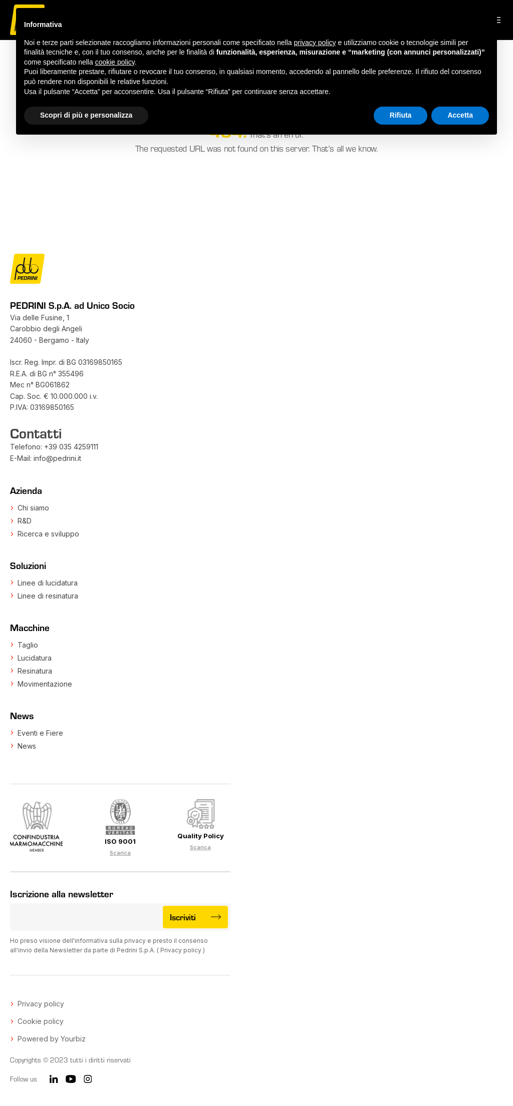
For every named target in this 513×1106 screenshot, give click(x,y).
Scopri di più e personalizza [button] (86, 115)
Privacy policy (181, 950)
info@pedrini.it (57, 458)
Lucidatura (35, 658)
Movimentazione (45, 684)
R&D (25, 520)
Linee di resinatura (48, 596)
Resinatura (35, 671)
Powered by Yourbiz (52, 1038)
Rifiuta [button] (401, 115)
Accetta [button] (460, 115)
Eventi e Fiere (40, 733)
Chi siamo (33, 507)
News (27, 746)
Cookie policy (41, 1021)
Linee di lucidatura (48, 583)
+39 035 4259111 (71, 446)
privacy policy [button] (315, 43)
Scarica (120, 852)
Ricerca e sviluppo (48, 533)
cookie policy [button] (115, 62)
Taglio (28, 645)
